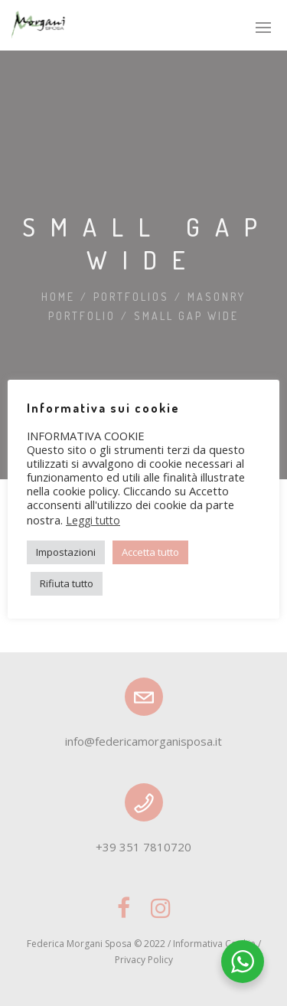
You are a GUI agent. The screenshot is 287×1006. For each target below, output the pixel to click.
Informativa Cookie (214, 943)
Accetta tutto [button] (150, 552)
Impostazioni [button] (66, 552)
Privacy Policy (144, 959)
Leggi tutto (93, 520)
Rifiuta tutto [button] (66, 583)
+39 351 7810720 (143, 846)
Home (58, 296)
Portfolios (131, 296)
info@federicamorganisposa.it (143, 741)
